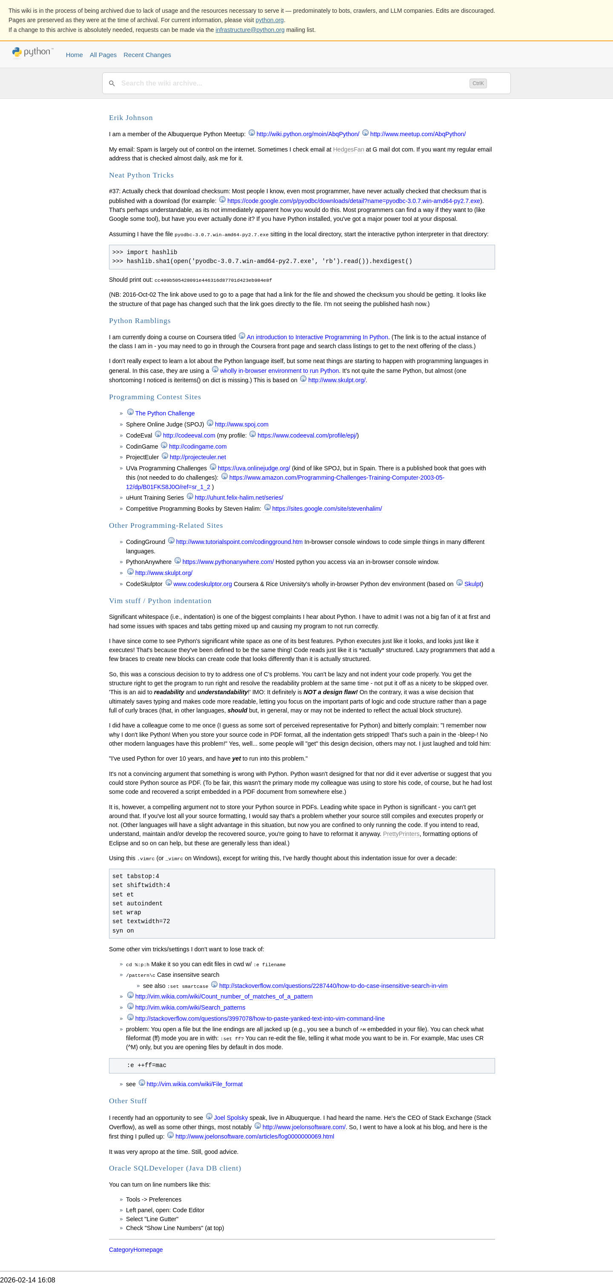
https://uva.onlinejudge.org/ (254, 468)
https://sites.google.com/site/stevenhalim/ (327, 508)
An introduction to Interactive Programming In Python (317, 337)
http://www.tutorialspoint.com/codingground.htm (239, 541)
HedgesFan (348, 149)
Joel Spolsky (231, 1117)
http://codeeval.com (189, 435)
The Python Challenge (165, 413)
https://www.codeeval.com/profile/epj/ (307, 435)
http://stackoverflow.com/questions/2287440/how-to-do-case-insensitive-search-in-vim (333, 985)
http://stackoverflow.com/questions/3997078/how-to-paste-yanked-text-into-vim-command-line (260, 1018)
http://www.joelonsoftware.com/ (304, 1127)
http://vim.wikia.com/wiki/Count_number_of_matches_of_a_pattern (224, 996)
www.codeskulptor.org (202, 584)
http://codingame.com (197, 446)
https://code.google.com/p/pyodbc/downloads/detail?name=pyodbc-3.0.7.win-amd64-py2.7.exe (353, 200)
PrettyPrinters (401, 833)
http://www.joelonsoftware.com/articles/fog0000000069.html (254, 1136)
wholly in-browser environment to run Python (279, 370)
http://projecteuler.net (198, 457)
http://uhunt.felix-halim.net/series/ (239, 497)
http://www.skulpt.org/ (337, 380)
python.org (270, 20)
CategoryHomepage (136, 1249)
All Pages (103, 54)
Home (74, 54)
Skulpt (472, 584)
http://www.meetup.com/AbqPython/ (418, 134)
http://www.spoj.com (242, 424)
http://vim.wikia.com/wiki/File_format (194, 1084)
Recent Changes (147, 54)
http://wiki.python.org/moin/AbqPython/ (308, 134)
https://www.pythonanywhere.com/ (228, 561)
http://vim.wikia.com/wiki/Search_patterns (190, 1007)
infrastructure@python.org (249, 29)
